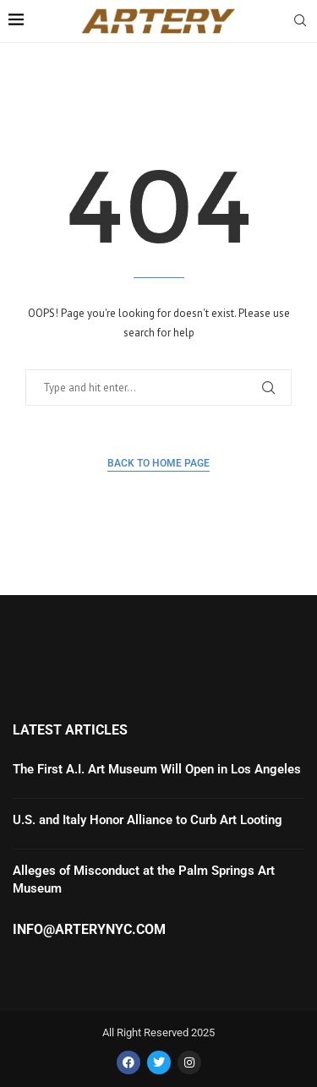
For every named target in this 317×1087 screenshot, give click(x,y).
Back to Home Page (158, 463)
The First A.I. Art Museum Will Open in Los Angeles (157, 769)
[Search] (300, 22)
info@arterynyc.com (89, 930)
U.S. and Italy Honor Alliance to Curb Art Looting (147, 820)
